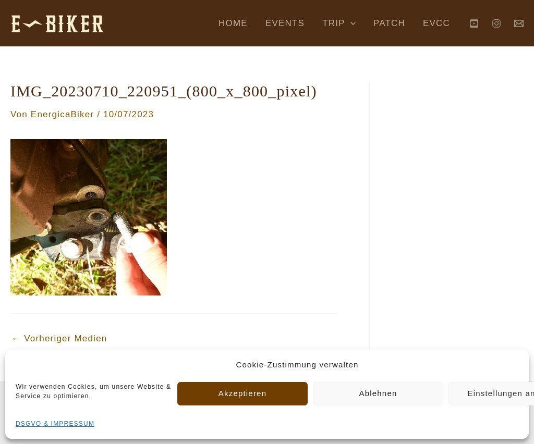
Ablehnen (378, 393)
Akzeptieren (242, 393)
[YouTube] (474, 23)
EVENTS (285, 23)
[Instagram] (496, 23)
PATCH (389, 23)
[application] (350, 23)
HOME (233, 23)
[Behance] (519, 23)
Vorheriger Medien (59, 338)
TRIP (339, 23)
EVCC (436, 23)
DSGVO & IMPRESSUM (55, 423)
